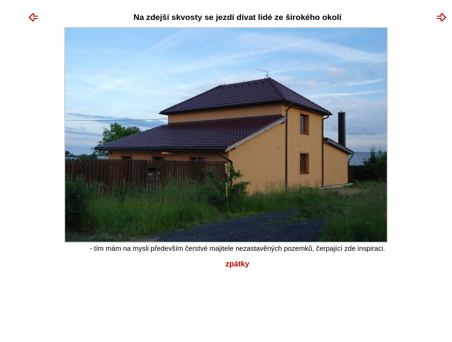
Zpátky (237, 264)
